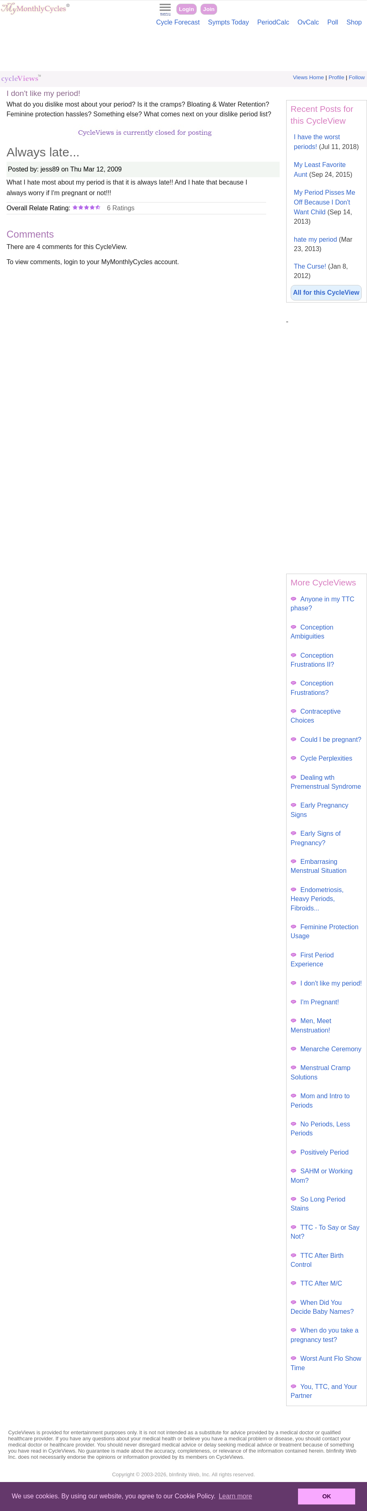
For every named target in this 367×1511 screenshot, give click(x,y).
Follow (357, 77)
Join (209, 9)
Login (186, 9)
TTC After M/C (316, 1283)
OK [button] (326, 1496)
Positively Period (320, 1152)
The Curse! (321, 271)
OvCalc (308, 22)
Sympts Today (228, 22)
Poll (332, 22)
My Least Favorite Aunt (323, 169)
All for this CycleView (326, 292)
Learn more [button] (235, 1496)
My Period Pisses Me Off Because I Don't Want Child (324, 207)
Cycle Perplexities (321, 758)
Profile (337, 77)
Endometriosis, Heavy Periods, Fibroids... (317, 899)
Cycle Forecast (178, 22)
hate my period (323, 244)
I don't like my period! (326, 983)
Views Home (308, 77)
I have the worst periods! (326, 142)
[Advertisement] (183, 50)
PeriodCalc (273, 22)
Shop (354, 22)
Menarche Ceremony (326, 1049)
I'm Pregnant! (315, 1002)
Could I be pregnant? (326, 739)
